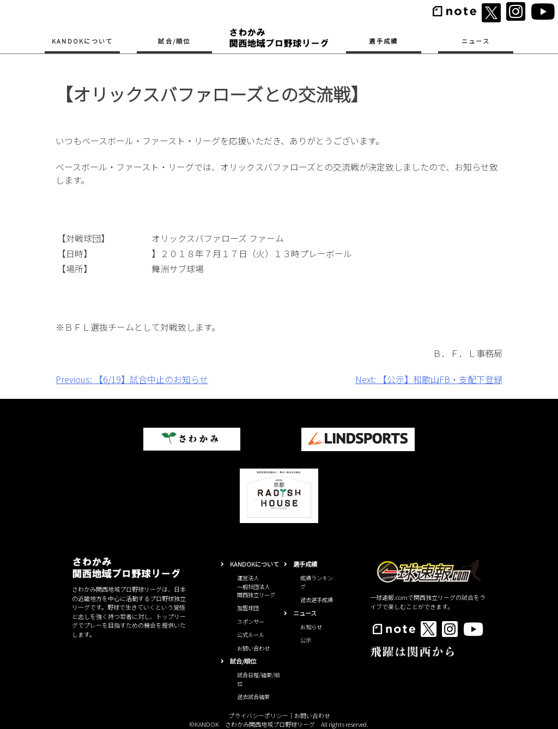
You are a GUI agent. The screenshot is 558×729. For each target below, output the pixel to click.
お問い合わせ (253, 648)
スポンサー (250, 621)
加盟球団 (248, 608)
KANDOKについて (82, 41)
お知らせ (311, 627)
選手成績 (383, 41)
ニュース (476, 41)
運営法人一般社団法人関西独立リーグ (256, 586)
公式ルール (250, 634)
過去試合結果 (253, 696)
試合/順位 (174, 41)
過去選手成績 (316, 600)
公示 (305, 640)
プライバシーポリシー (258, 715)
